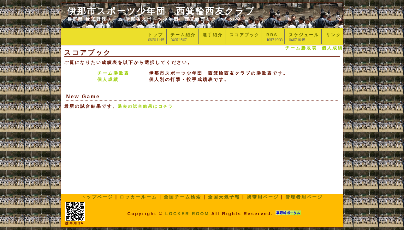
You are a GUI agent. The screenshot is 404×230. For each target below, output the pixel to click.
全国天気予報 (224, 196)
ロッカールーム (138, 196)
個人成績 (332, 47)
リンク (333, 34)
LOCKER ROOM (187, 213)
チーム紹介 (183, 34)
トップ (155, 34)
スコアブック (244, 34)
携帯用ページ (263, 196)
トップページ (97, 196)
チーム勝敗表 (301, 47)
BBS (272, 34)
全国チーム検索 (182, 196)
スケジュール (304, 34)
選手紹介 (213, 34)
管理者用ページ (304, 196)
